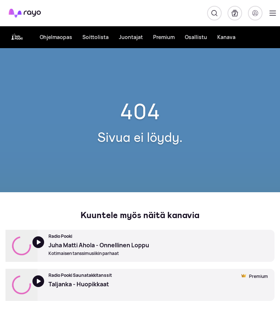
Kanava (226, 37)
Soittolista (95, 37)
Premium (164, 37)
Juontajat (131, 37)
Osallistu (196, 37)
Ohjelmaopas (56, 37)
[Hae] (214, 13)
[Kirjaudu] (255, 13)
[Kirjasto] (235, 13)
